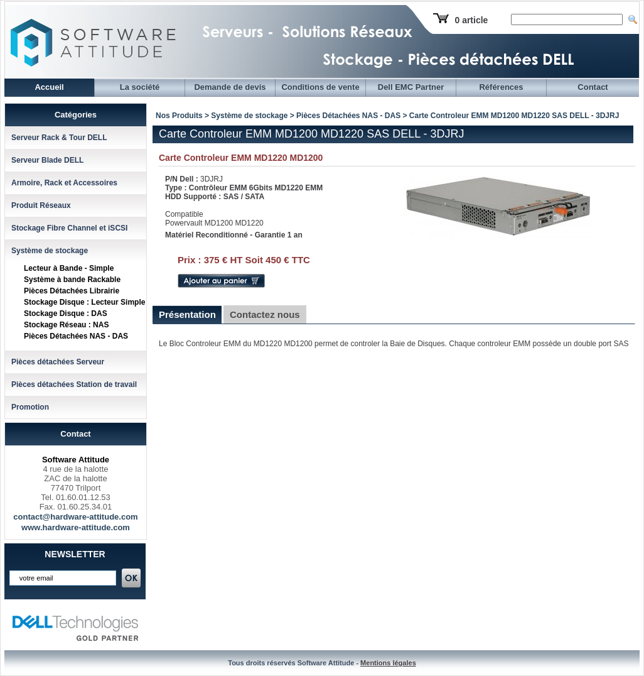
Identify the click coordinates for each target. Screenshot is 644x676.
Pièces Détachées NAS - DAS (76, 336)
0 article (471, 20)
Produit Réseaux (41, 205)
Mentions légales (388, 663)
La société (140, 87)
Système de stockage (49, 250)
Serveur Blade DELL (47, 160)
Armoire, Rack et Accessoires (64, 182)
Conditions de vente (320, 87)
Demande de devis (230, 87)
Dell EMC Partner (411, 87)
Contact (592, 87)
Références (501, 87)
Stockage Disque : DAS (65, 313)
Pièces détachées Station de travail (74, 384)
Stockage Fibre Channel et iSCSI (69, 228)
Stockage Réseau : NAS (66, 324)
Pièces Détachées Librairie (71, 290)
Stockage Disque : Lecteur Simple (84, 302)
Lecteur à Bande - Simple (69, 268)
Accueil (49, 87)
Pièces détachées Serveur (57, 361)
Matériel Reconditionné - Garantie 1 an (234, 235)
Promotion (30, 407)
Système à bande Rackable (72, 279)
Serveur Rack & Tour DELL (59, 137)
